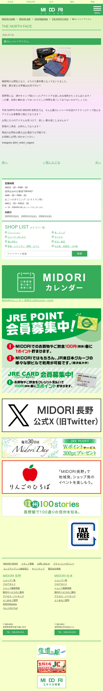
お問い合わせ (43, 564)
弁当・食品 (59, 241)
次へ (98, 162)
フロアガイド (9, 584)
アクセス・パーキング (13, 596)
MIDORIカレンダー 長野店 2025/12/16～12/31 (28, 300)
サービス (58, 237)
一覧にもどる (51, 162)
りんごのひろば (10, 608)
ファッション (14, 232)
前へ (5, 162)
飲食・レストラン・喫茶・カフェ (23, 246)
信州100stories (10, 604)
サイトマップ (38, 569)
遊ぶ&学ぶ (12, 241)
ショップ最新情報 (11, 588)
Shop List (25, 226)
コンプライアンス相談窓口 (16, 569)
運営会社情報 (54, 569)
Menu (97, 13)
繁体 (72, 2)
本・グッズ (59, 232)
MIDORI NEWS (10, 564)
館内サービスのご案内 (13, 592)
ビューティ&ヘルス (17, 237)
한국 (51, 2)
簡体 (93, 2)
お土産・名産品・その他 (66, 246)
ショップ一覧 (9, 580)
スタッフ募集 (27, 564)
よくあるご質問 (10, 600)
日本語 (10, 2)
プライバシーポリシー (63, 564)
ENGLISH (31, 2)
